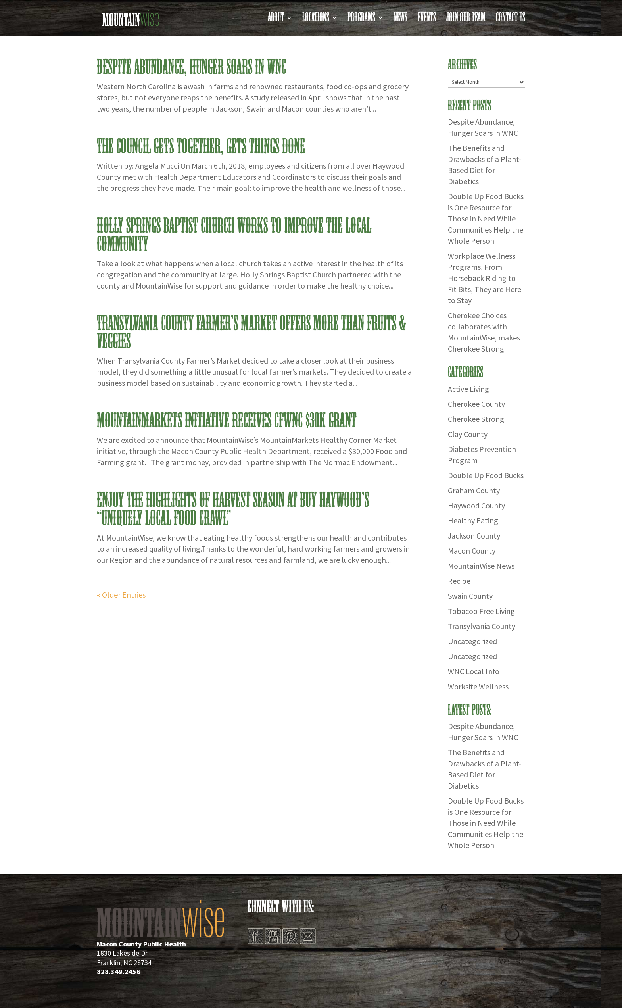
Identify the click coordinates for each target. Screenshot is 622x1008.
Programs (361, 20)
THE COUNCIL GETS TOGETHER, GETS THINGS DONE (201, 147)
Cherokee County (476, 404)
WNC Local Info (473, 671)
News (400, 20)
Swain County (470, 596)
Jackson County (474, 536)
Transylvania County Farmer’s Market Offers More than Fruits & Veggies (251, 333)
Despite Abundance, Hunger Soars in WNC (191, 67)
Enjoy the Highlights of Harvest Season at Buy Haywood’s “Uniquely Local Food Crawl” (233, 510)
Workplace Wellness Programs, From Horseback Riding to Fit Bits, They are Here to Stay (484, 278)
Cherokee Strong (476, 419)
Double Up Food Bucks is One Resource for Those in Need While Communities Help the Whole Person (486, 218)
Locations (315, 20)
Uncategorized (472, 641)
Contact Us (510, 20)
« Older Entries (121, 595)
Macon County (471, 551)
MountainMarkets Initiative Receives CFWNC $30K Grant (226, 421)
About (276, 20)
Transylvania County (481, 626)
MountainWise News (481, 566)
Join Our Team (466, 20)
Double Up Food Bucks (486, 475)
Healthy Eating (473, 520)
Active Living (468, 389)
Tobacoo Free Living (481, 611)
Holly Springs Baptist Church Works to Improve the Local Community (234, 235)
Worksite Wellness (478, 686)
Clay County (468, 434)
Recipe (459, 581)
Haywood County (476, 505)
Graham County (474, 490)
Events (427, 20)
